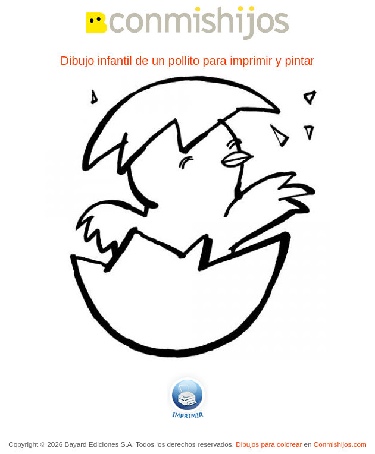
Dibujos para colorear (269, 444)
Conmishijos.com (340, 444)
